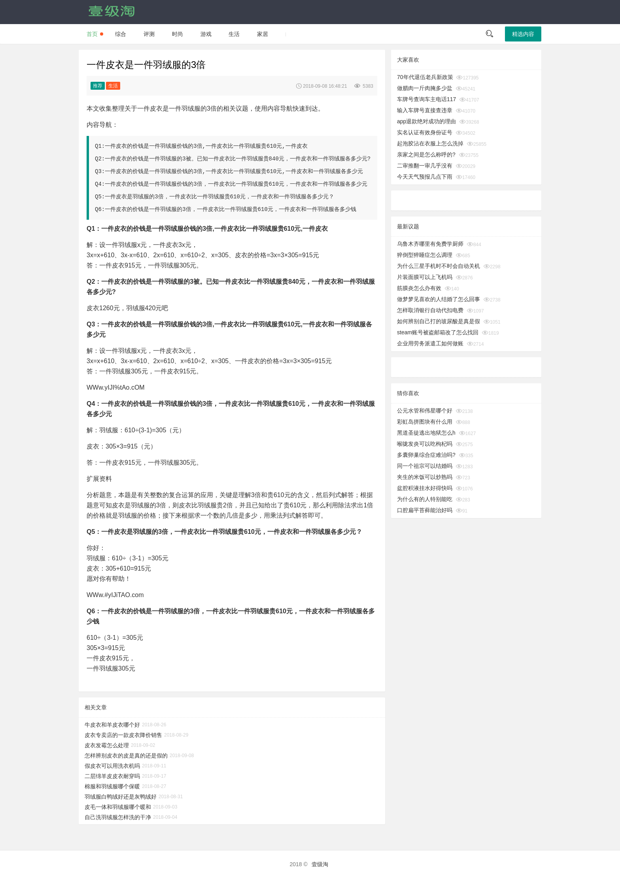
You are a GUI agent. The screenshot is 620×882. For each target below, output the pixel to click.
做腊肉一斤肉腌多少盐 (424, 88)
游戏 (206, 34)
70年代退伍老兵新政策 (425, 77)
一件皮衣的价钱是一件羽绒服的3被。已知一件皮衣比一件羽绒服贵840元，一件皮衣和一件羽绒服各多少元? (237, 159)
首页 (92, 34)
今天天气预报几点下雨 (424, 176)
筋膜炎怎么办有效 (419, 288)
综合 (120, 34)
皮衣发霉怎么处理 (107, 745)
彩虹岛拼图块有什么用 (424, 421)
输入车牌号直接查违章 (424, 110)
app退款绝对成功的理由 (426, 121)
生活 (234, 34)
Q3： (94, 324)
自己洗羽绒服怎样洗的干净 (118, 817)
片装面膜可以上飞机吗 (424, 277)
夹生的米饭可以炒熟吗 (424, 477)
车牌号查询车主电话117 (426, 99)
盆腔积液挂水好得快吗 (424, 488)
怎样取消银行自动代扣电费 (430, 310)
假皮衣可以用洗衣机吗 (112, 766)
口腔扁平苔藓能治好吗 (424, 510)
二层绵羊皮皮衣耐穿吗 (112, 776)
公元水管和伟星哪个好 (424, 410)
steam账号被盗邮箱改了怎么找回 (437, 332)
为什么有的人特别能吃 (424, 499)
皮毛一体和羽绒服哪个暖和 (118, 807)
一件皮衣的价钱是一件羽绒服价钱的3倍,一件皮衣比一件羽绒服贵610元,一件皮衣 (206, 146)
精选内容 (523, 34)
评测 (149, 34)
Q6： (94, 611)
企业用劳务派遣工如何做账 (430, 343)
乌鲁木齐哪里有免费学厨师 (430, 244)
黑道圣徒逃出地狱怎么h (426, 433)
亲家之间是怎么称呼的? (426, 154)
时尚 (177, 34)
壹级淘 (320, 864)
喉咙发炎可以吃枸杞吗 (424, 444)
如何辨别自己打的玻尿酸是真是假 (438, 321)
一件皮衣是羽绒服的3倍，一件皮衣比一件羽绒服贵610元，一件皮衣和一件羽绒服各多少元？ (219, 197)
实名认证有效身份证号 (424, 132)
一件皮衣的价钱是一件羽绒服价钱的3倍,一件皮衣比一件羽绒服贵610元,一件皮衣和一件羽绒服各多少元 (234, 171)
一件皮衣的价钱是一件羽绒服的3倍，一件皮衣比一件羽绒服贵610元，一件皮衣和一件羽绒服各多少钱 (230, 209)
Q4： (94, 403)
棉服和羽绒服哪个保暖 (112, 786)
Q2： (94, 281)
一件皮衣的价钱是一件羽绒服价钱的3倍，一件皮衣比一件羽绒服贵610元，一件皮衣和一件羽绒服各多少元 (236, 184)
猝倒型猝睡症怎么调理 (424, 255)
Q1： (94, 228)
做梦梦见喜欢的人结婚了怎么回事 (438, 299)
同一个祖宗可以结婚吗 (424, 466)
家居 (262, 34)
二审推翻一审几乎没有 (424, 165)
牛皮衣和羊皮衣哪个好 (112, 725)
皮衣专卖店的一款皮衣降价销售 (123, 735)
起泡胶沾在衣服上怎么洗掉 (430, 143)
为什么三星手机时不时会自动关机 (438, 266)
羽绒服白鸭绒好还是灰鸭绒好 (121, 796)
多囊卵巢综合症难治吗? (426, 455)
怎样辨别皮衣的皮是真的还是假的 (126, 755)
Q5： (94, 531)
